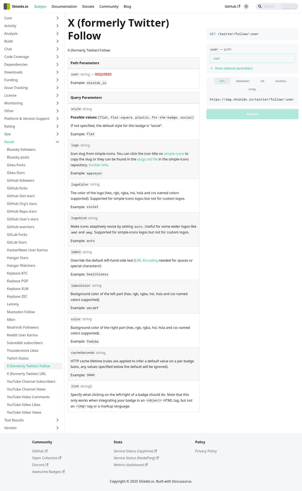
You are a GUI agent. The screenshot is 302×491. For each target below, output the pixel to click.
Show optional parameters (231, 68)
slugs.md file (147, 159)
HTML (252, 89)
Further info (98, 165)
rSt (262, 81)
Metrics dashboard (131, 464)
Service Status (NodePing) (136, 458)
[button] (32, 18)
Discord (40, 464)
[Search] (277, 6)
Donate (88, 6)
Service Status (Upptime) (135, 451)
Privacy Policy (206, 451)
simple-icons (174, 153)
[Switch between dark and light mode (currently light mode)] (246, 6)
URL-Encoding (146, 260)
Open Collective (46, 458)
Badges (40, 6)
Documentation (64, 6)
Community (108, 6)
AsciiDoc (281, 81)
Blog (127, 6)
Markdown (242, 81)
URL (222, 81)
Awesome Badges (48, 471)
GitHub (232, 6)
